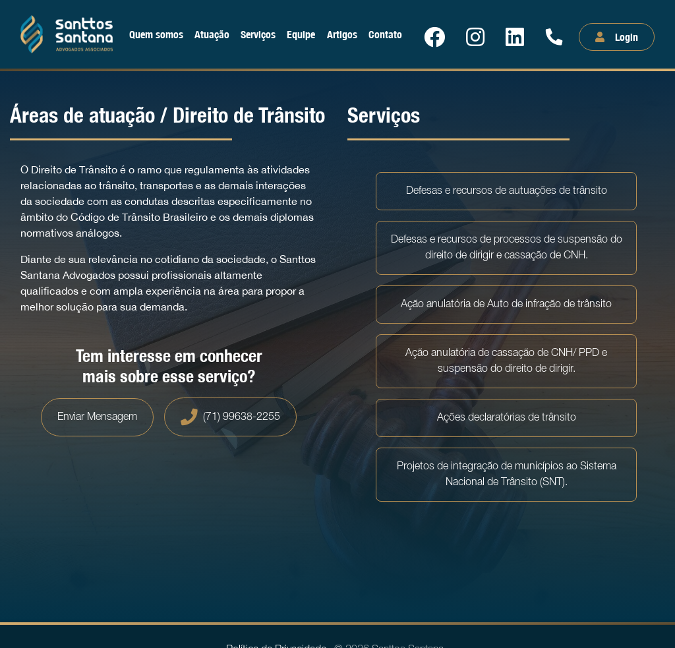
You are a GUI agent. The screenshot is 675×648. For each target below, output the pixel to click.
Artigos (342, 34)
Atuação (211, 34)
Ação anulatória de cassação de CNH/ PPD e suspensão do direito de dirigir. (506, 361)
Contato (385, 34)
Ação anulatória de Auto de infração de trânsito (506, 304)
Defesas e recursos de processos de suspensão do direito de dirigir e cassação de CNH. (506, 247)
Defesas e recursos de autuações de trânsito (506, 191)
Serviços (258, 34)
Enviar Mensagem (97, 417)
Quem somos (156, 34)
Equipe (301, 34)
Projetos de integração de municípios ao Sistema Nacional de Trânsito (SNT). (506, 474)
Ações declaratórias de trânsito (506, 418)
